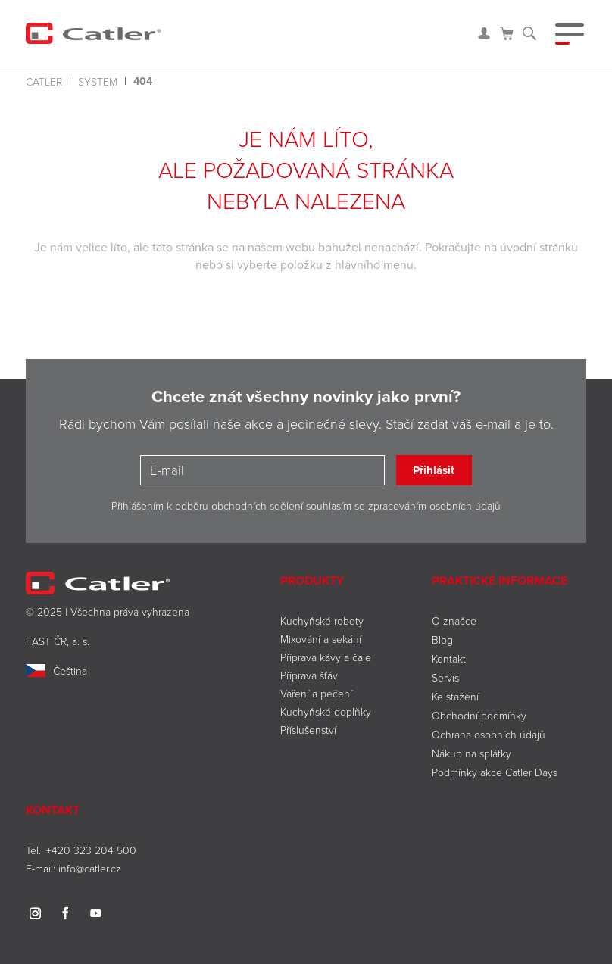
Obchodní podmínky (479, 715)
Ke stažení (455, 696)
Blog (442, 639)
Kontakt (449, 658)
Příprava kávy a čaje (325, 657)
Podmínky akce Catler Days (494, 772)
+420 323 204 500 (91, 850)
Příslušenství (308, 729)
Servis (445, 677)
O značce (454, 620)
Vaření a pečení (316, 693)
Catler (44, 81)
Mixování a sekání (320, 639)
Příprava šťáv (309, 675)
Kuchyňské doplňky (327, 711)
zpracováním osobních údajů (434, 505)
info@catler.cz (89, 868)
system (97, 81)
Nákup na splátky (471, 753)
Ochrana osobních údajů (488, 734)
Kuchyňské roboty (322, 620)
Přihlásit (433, 470)
